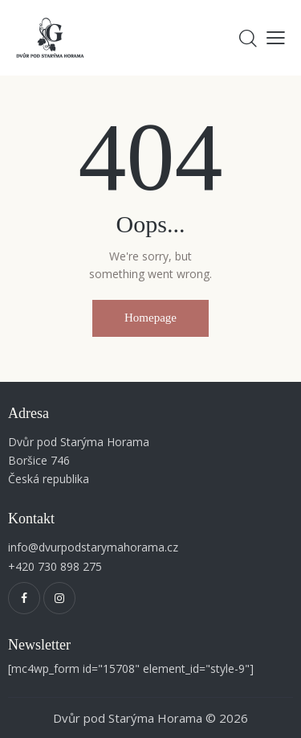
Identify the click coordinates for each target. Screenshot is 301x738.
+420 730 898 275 (55, 566)
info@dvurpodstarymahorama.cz (93, 547)
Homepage (150, 317)
